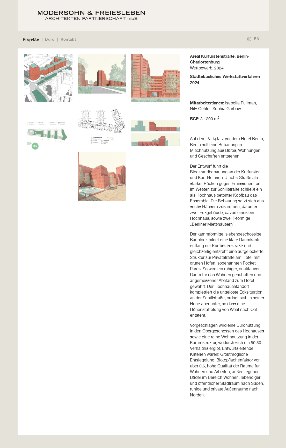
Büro (49, 39)
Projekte (31, 39)
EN (257, 38)
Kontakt (68, 39)
